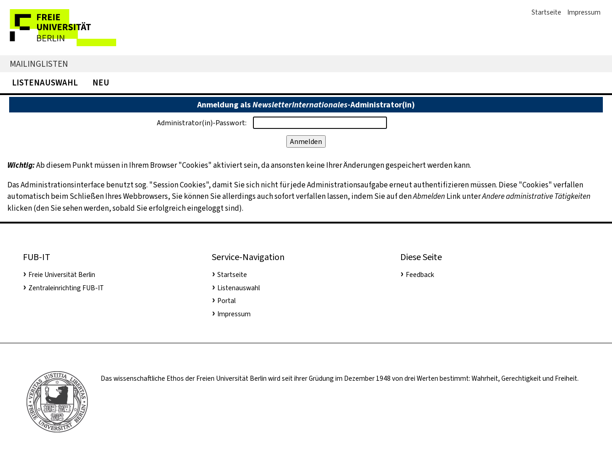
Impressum (584, 12)
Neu (100, 82)
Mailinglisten (39, 63)
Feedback (420, 274)
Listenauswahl (45, 82)
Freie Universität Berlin (61, 274)
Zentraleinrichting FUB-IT (66, 288)
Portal (226, 300)
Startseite (546, 12)
